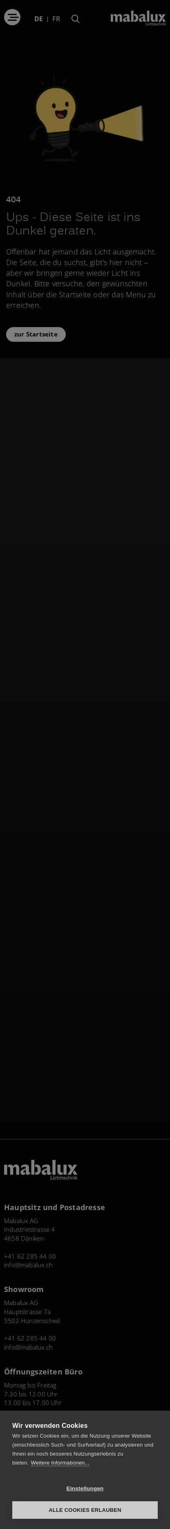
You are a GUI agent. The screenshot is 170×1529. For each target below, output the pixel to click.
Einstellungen (84, 1488)
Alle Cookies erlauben (85, 1510)
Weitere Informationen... (60, 1463)
